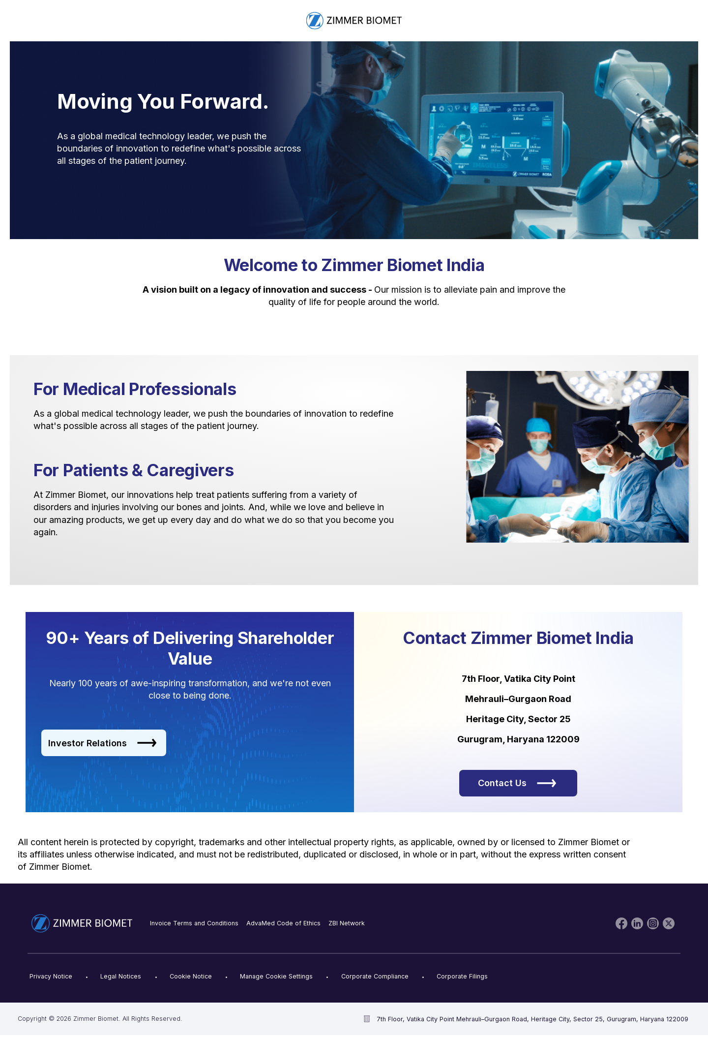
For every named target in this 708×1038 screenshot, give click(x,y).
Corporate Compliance (375, 976)
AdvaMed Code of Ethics (283, 923)
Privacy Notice (51, 976)
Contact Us (517, 783)
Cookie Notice (191, 976)
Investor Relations (102, 742)
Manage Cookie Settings (276, 976)
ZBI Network (346, 923)
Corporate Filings (462, 976)
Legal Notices (120, 976)
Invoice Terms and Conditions (194, 923)
